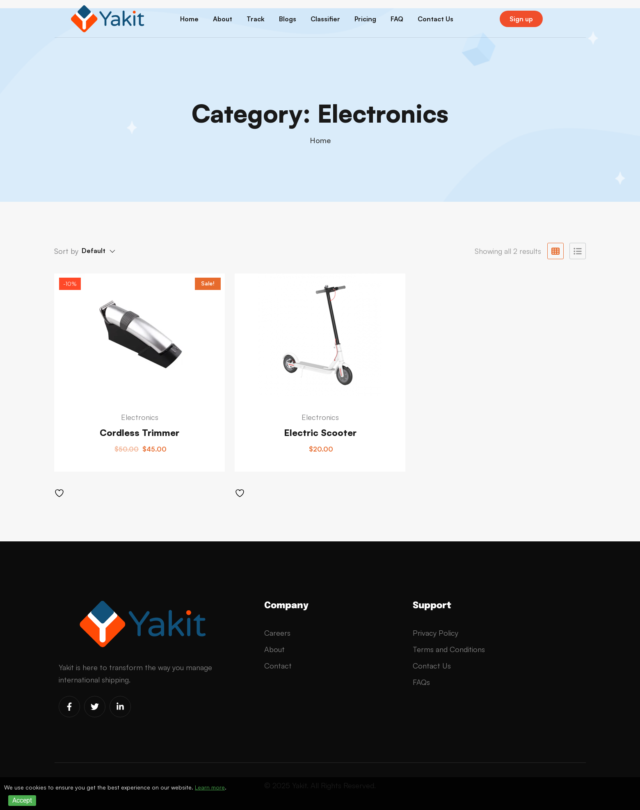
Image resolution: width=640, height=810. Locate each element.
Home (189, 19)
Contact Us (435, 19)
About (222, 19)
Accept (22, 800)
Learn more (210, 787)
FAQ (397, 19)
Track (256, 19)
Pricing (365, 19)
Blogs (287, 19)
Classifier (325, 19)
